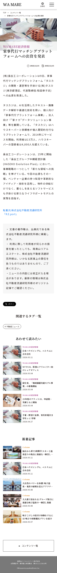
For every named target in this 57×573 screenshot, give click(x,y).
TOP (4, 12)
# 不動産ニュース (12, 326)
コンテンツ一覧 (15, 12)
